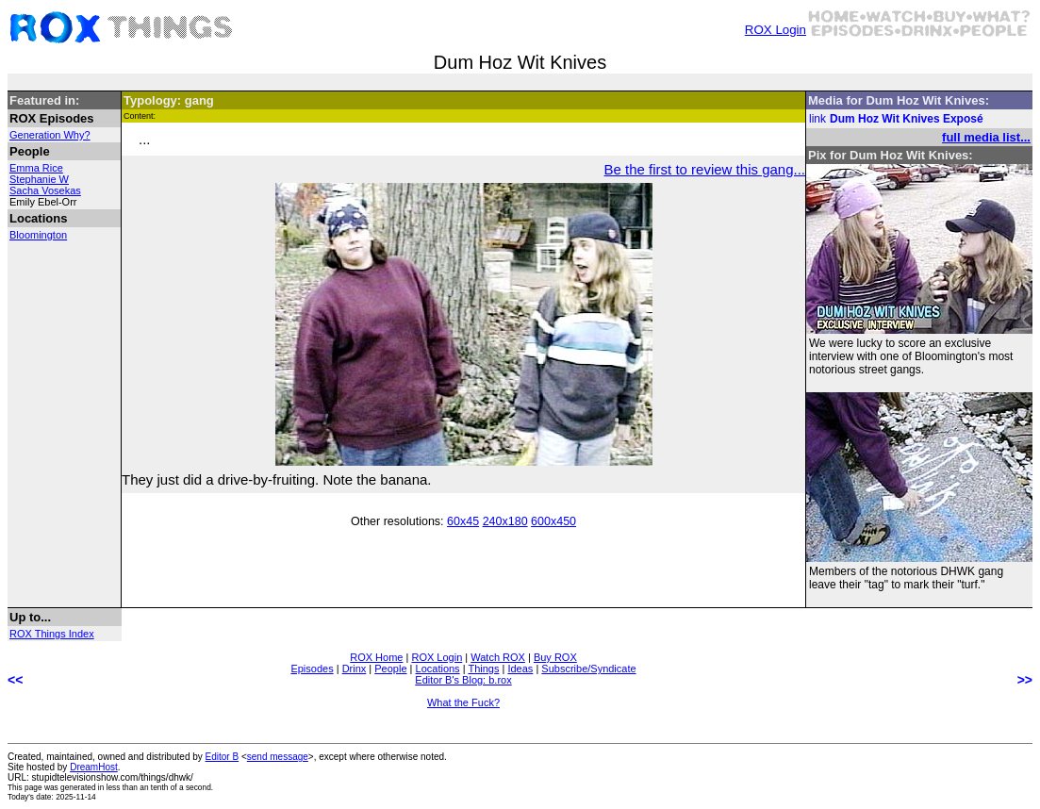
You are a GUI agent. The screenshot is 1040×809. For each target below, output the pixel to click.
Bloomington (38, 234)
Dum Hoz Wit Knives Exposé (906, 118)
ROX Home (376, 657)
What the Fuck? (463, 702)
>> (1024, 679)
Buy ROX (555, 657)
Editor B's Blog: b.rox (463, 679)
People (390, 668)
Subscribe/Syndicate (588, 668)
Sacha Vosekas (45, 190)
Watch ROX (497, 657)
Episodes (311, 668)
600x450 (553, 521)
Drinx (354, 668)
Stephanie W (39, 179)
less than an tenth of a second (159, 787)
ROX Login (775, 30)
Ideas (520, 668)
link (817, 118)
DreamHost (94, 767)
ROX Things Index (51, 633)
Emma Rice (36, 167)
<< (15, 679)
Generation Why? (50, 134)
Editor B (222, 756)
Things (483, 668)
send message (277, 756)
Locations (438, 668)
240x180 (505, 521)
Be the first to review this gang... (704, 169)
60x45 (463, 521)
